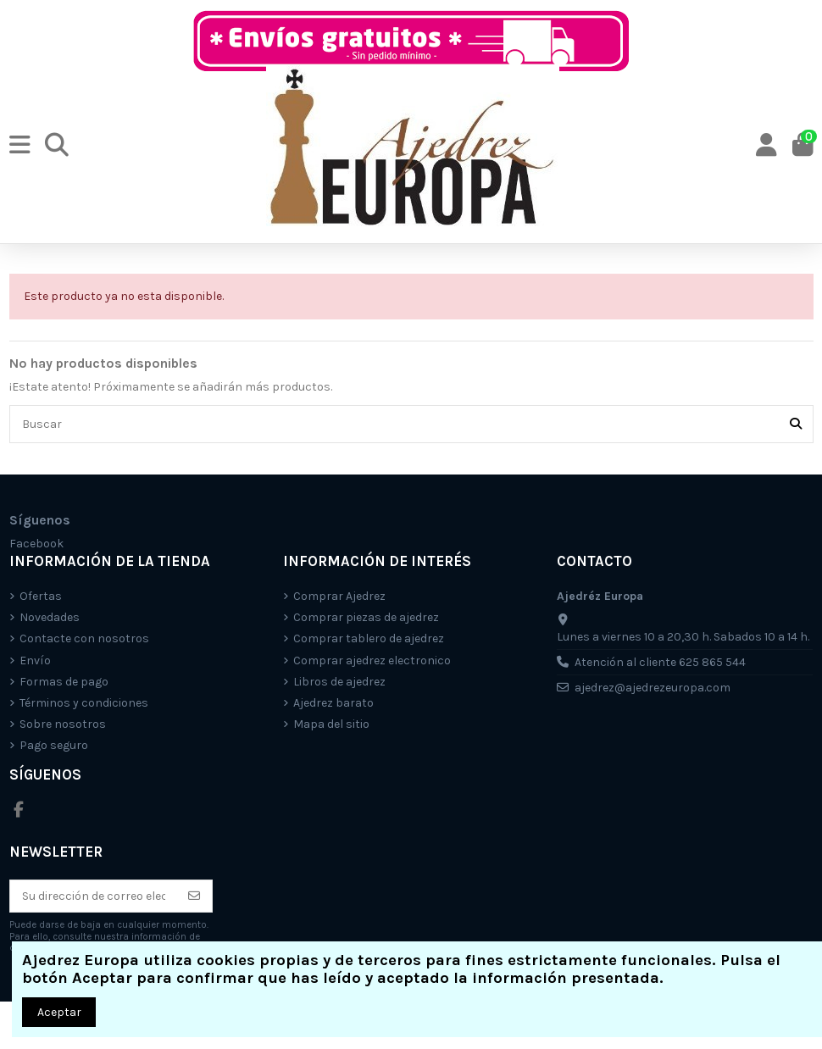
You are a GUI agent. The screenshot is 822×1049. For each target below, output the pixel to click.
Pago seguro (53, 745)
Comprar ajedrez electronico (372, 660)
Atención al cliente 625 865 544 (660, 662)
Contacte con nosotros (84, 638)
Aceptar (59, 1012)
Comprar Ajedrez (339, 596)
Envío (35, 660)
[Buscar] (796, 424)
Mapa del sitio (331, 724)
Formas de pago (63, 681)
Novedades (49, 617)
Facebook (36, 543)
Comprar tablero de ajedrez (368, 638)
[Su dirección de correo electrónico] (93, 896)
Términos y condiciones (83, 703)
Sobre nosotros (62, 724)
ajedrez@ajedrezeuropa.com (652, 687)
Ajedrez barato (333, 703)
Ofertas (40, 596)
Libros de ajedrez (339, 681)
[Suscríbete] (194, 896)
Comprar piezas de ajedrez (366, 617)
